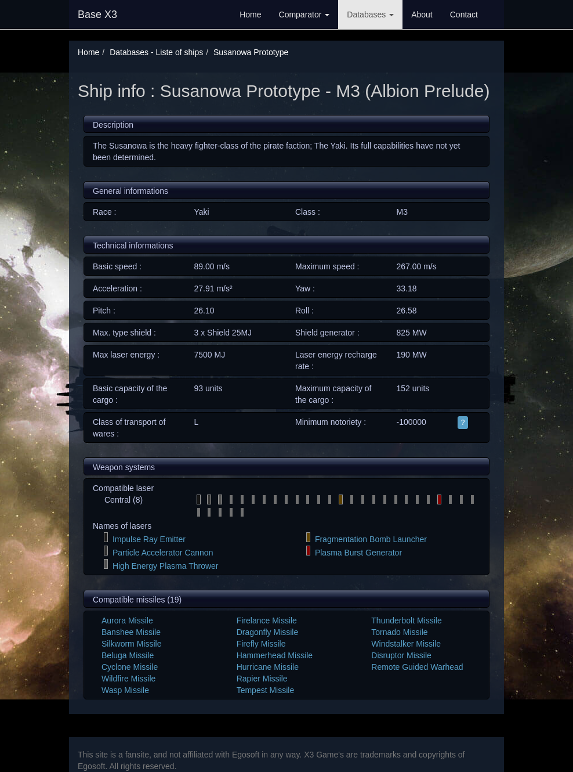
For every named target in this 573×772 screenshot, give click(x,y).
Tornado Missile (399, 632)
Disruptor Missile (401, 655)
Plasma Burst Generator (358, 552)
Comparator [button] (304, 14)
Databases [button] (370, 14)
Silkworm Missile (131, 643)
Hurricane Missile (268, 667)
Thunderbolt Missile (406, 620)
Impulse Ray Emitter (149, 539)
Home (250, 14)
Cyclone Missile (129, 667)
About (422, 14)
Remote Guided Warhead (417, 667)
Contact (464, 14)
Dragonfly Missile (268, 632)
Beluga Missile (127, 655)
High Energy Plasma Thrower (166, 566)
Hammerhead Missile (275, 655)
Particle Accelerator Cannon (163, 552)
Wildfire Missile (128, 678)
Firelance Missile (267, 620)
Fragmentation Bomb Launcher (371, 539)
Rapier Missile (262, 678)
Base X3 (97, 14)
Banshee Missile (131, 632)
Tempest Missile (266, 690)
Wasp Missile (125, 690)
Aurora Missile (127, 620)
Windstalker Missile (406, 643)
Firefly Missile (261, 643)
